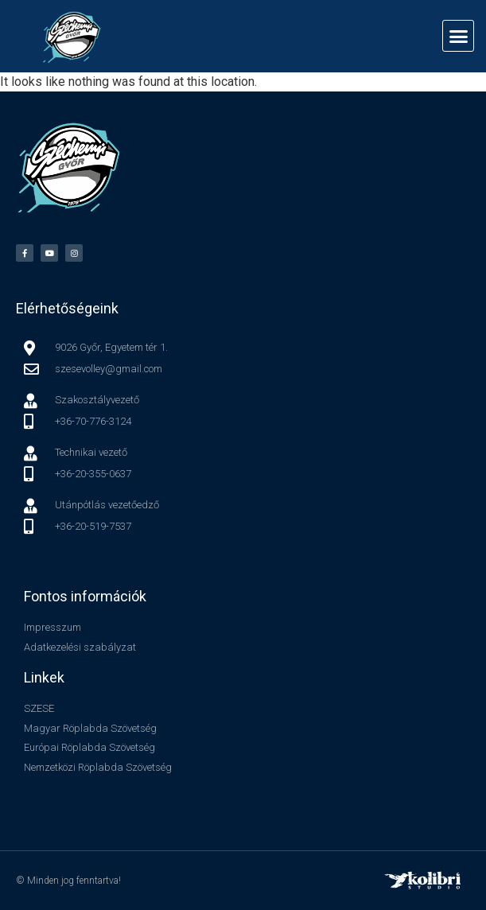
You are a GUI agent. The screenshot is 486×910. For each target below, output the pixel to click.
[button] (458, 36)
